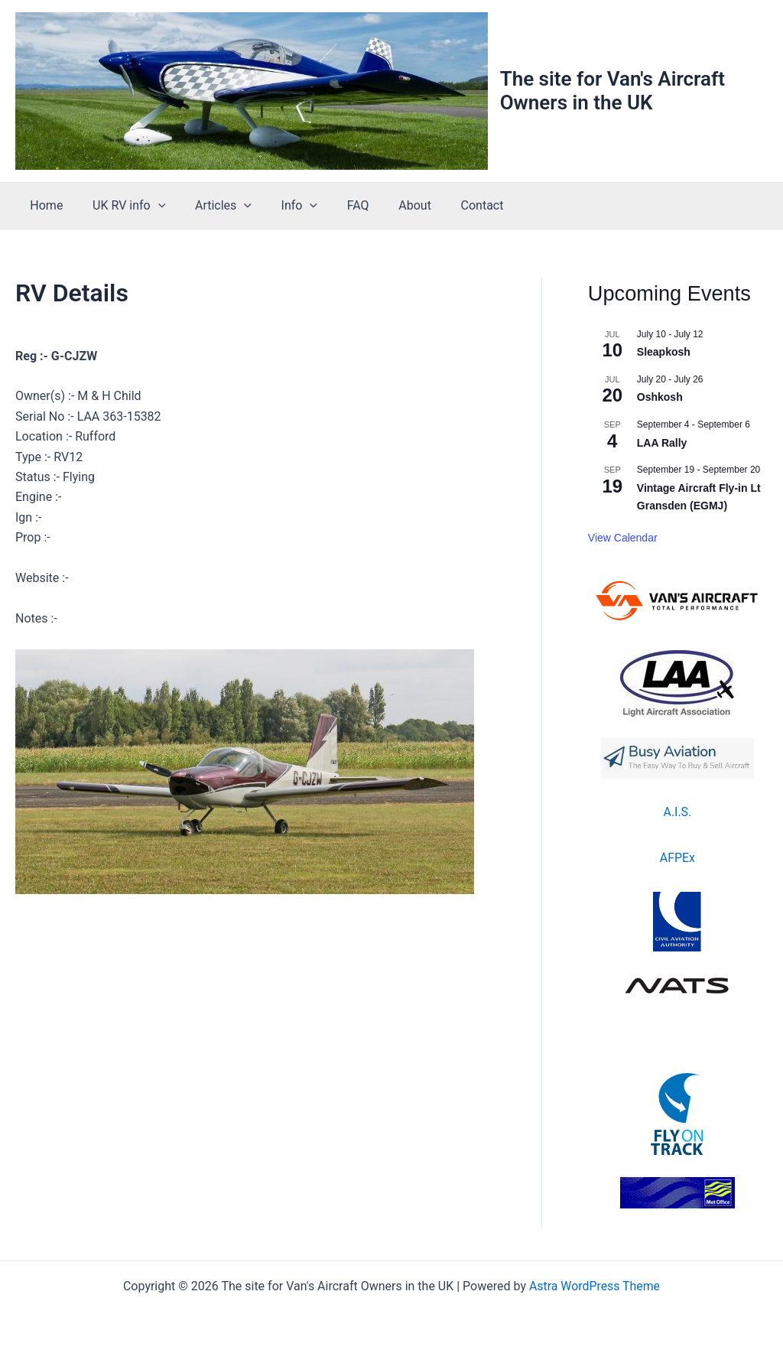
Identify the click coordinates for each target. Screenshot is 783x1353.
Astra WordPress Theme (594, 1286)
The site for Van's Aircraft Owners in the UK (612, 90)
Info (281, 206)
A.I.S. (677, 812)
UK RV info (121, 206)
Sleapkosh (663, 352)
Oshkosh (660, 397)
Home (44, 205)
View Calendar (623, 538)
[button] (150, 206)
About (387, 205)
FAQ (335, 205)
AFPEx (677, 858)
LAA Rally (662, 443)
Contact (448, 205)
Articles (210, 206)
